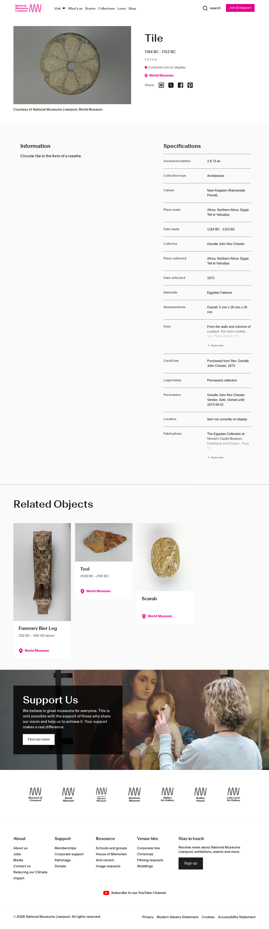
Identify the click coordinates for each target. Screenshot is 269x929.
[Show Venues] (63, 8)
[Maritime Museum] (134, 795)
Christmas (145, 854)
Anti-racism (105, 860)
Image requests (108, 866)
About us (20, 848)
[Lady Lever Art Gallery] (234, 795)
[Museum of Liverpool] (35, 795)
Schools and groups (111, 848)
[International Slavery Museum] (101, 795)
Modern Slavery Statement (178, 917)
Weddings (145, 866)
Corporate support (69, 854)
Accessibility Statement (237, 917)
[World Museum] (68, 795)
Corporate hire (148, 848)
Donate (60, 866)
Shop (132, 8)
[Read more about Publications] (229, 446)
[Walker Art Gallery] (168, 795)
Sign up (190, 864)
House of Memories (111, 854)
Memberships (65, 848)
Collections (106, 8)
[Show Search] (210, 8)
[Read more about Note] (229, 337)
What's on (75, 8)
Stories (90, 8)
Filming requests (150, 860)
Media (18, 860)
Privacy (148, 917)
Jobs (17, 854)
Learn (121, 8)
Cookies (208, 917)
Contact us (22, 866)
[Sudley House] (201, 795)
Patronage (63, 860)
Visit (57, 8)
